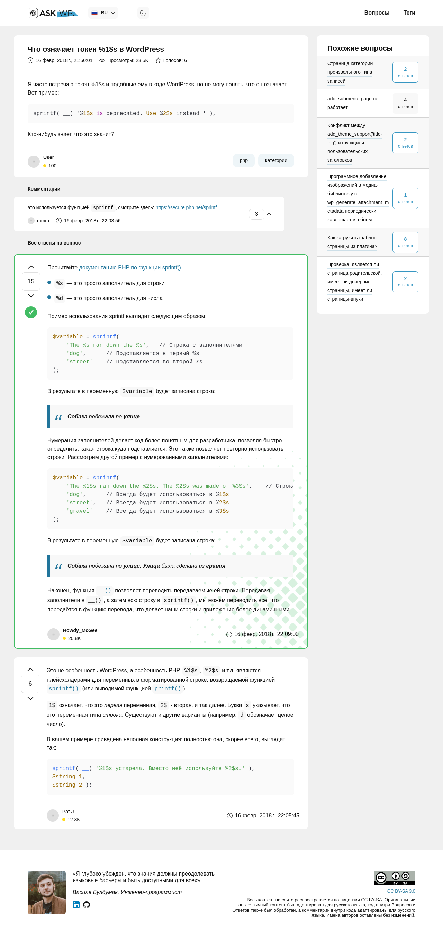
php (244, 160)
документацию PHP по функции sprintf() (130, 268)
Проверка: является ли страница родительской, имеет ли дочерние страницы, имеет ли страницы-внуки (354, 282)
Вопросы (377, 13)
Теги (409, 13)
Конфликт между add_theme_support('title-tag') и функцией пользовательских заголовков (354, 143)
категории (276, 160)
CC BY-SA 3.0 (401, 891)
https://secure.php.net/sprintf (186, 208)
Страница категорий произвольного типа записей (350, 72)
